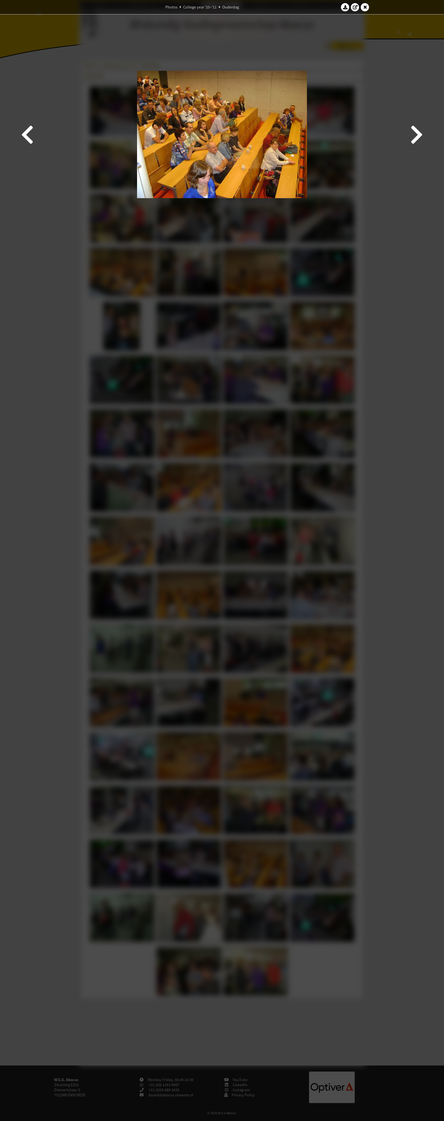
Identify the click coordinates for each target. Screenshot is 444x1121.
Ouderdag (230, 7)
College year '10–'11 (200, 7)
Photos (171, 7)
